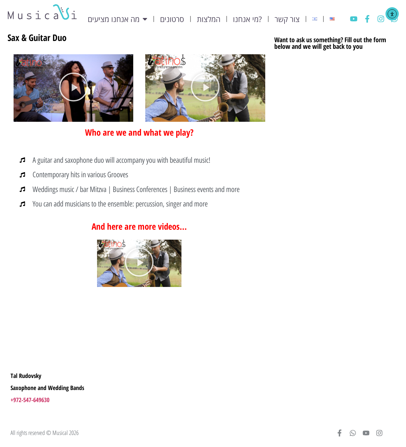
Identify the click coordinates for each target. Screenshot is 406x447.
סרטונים (172, 19)
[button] (73, 88)
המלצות (208, 19)
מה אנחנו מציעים (117, 19)
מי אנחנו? (247, 19)
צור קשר (287, 19)
